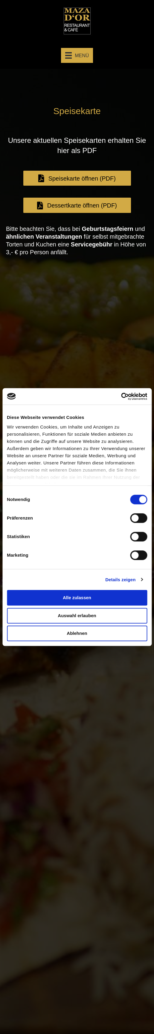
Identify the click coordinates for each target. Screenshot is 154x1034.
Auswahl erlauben (77, 615)
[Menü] (77, 55)
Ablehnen (77, 633)
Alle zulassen (77, 597)
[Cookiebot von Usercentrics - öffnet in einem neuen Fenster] (121, 396)
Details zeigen (120, 579)
